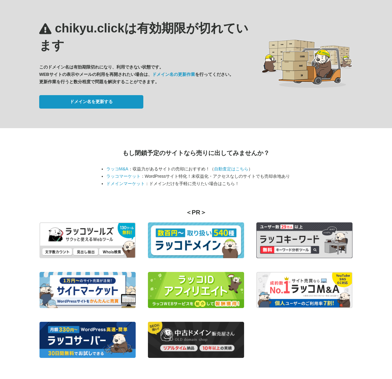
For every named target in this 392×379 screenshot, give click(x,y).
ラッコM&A (117, 168)
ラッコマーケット (123, 176)
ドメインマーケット (125, 183)
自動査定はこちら (231, 168)
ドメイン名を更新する (91, 101)
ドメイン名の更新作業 (173, 74)
